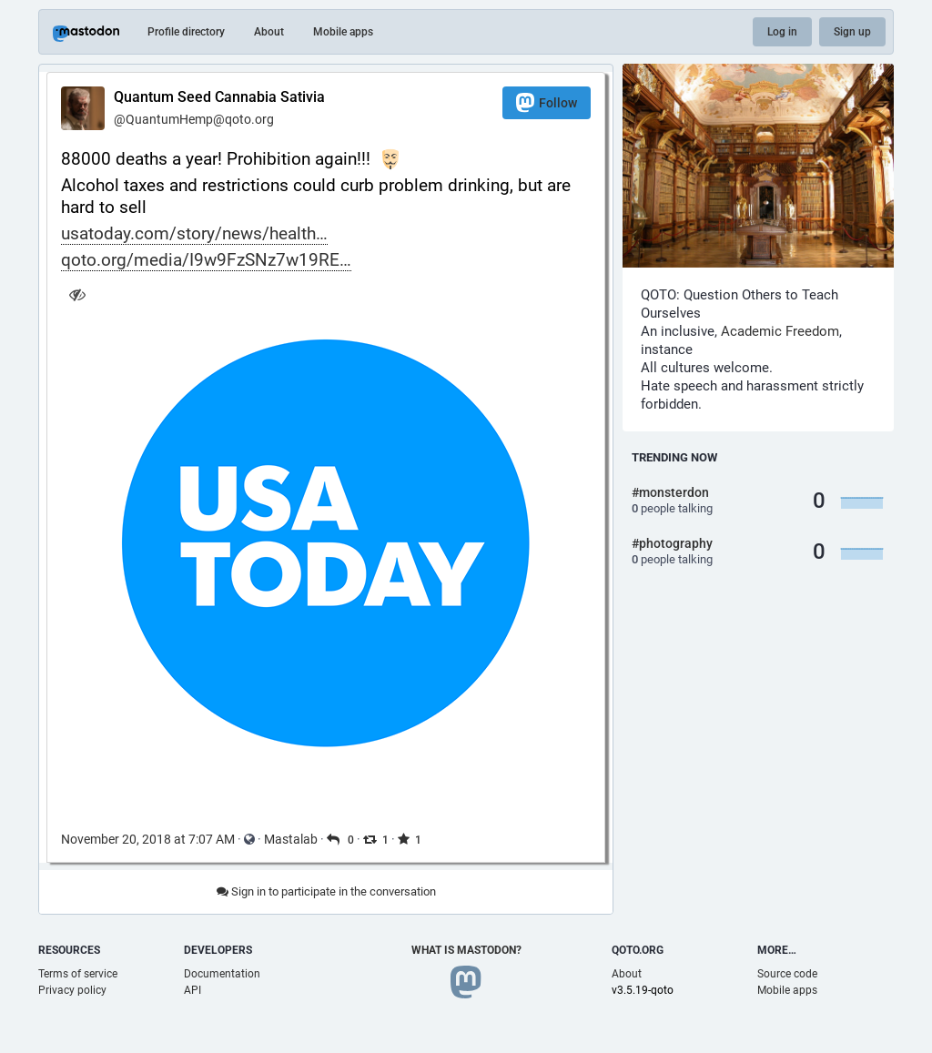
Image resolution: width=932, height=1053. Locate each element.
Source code (787, 973)
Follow (546, 102)
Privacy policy (72, 990)
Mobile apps (343, 31)
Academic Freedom (780, 331)
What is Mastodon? (466, 950)
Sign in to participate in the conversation (326, 891)
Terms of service (77, 973)
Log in (782, 31)
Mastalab (291, 839)
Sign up (852, 31)
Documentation (222, 973)
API (192, 990)
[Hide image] (77, 294)
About (269, 31)
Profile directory (186, 31)
